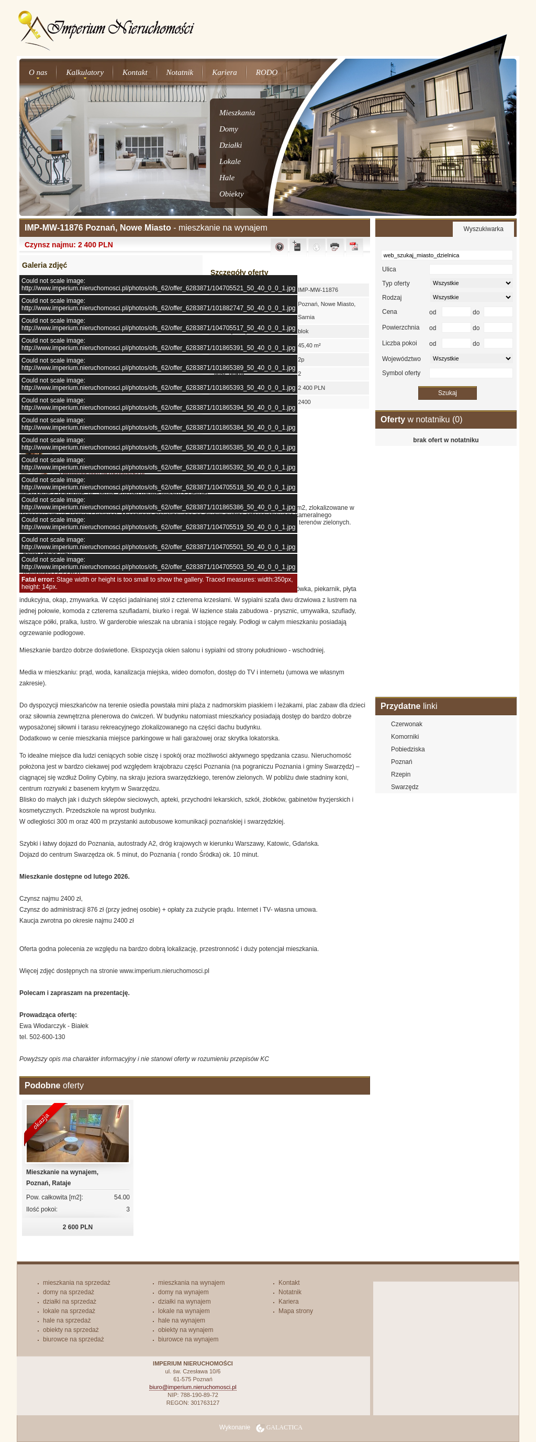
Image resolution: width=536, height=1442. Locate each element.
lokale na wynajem (184, 1311)
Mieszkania (237, 112)
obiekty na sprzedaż (71, 1330)
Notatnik (180, 72)
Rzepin (400, 774)
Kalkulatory (85, 72)
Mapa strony (295, 1311)
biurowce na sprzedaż (73, 1339)
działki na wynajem (184, 1301)
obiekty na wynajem (185, 1330)
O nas (38, 72)
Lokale (230, 161)
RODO (267, 72)
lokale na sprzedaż (69, 1311)
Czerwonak (406, 724)
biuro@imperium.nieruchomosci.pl (192, 1387)
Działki (230, 145)
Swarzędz (405, 787)
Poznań (401, 762)
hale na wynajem (181, 1320)
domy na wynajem (183, 1292)
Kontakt (135, 72)
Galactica (284, 1427)
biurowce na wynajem (188, 1339)
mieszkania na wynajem (191, 1282)
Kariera (224, 72)
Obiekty (231, 194)
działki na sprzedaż (69, 1301)
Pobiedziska (408, 749)
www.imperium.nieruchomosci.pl (164, 971)
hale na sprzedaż (67, 1320)
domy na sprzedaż (68, 1292)
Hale (226, 177)
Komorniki (405, 736)
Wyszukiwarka (483, 229)
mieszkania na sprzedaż (76, 1282)
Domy (228, 129)
